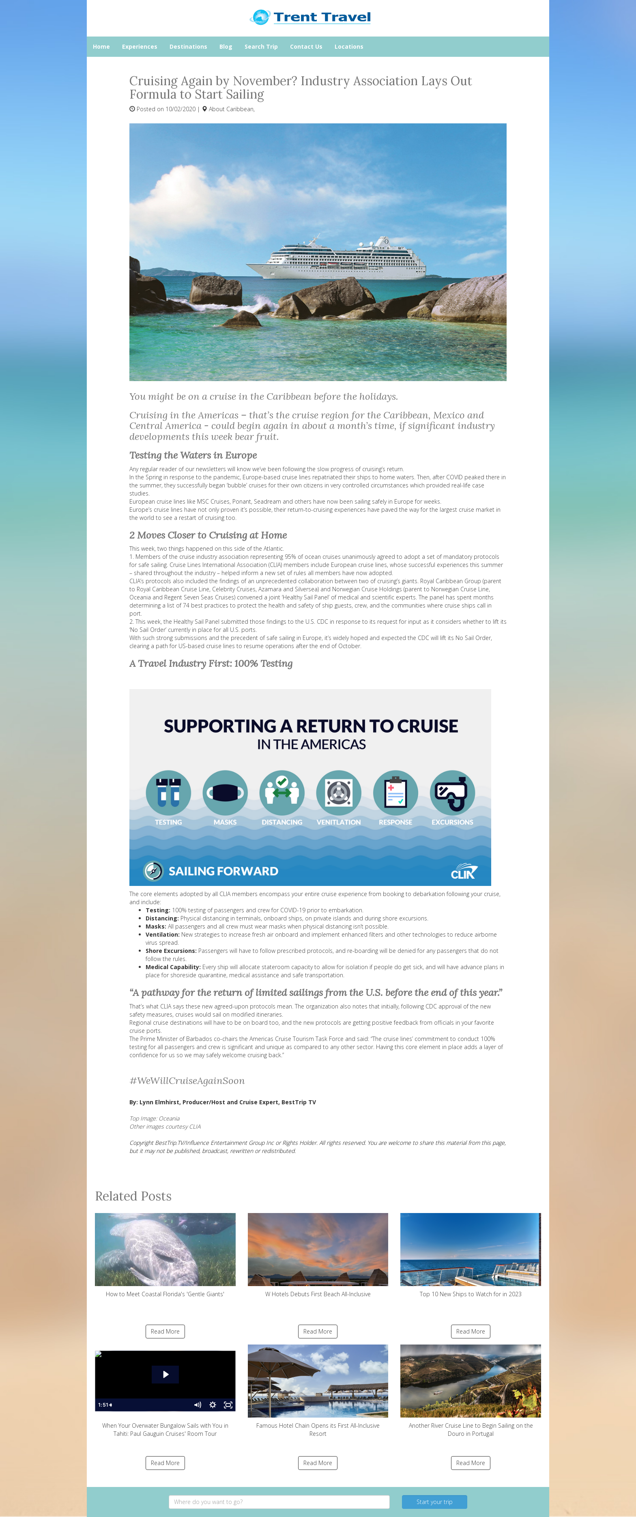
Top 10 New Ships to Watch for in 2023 (470, 1255)
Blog (225, 46)
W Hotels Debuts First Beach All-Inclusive (318, 1255)
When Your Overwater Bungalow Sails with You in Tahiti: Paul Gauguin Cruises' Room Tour (165, 1391)
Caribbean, (240, 109)
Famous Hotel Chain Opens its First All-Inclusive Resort (318, 1391)
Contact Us (306, 46)
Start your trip (435, 1502)
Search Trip (261, 46)
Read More (165, 1331)
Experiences (139, 46)
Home (101, 46)
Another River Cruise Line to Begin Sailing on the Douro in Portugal (470, 1391)
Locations (349, 46)
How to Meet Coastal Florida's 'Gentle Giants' (165, 1255)
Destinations (188, 46)
